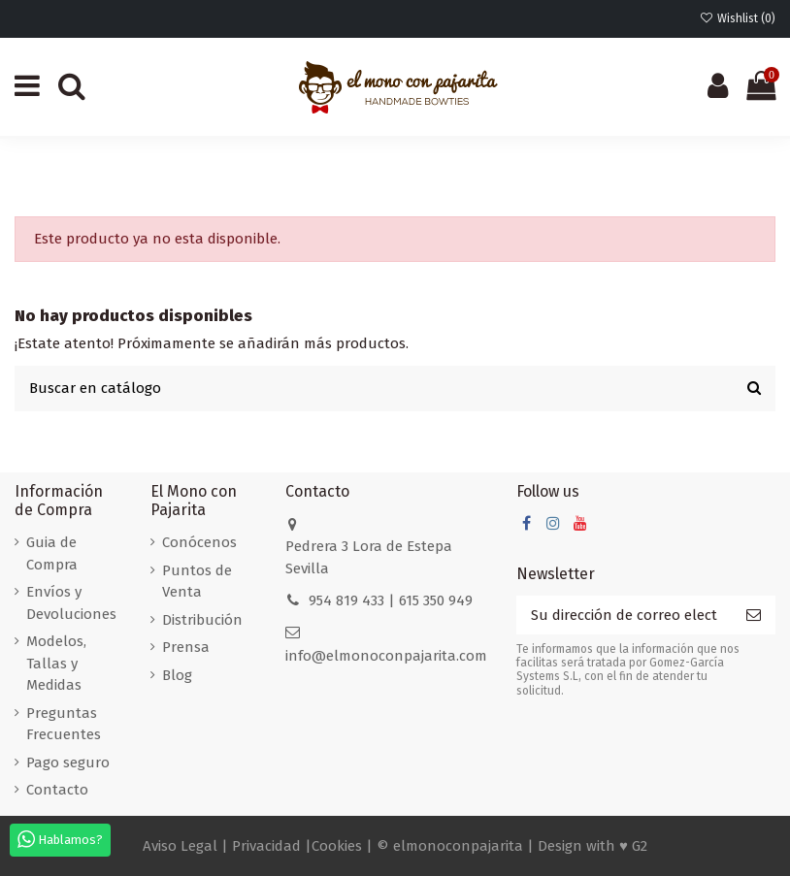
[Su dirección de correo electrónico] (624, 615)
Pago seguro (68, 762)
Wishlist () (737, 18)
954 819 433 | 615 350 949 (391, 600)
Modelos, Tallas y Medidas (56, 663)
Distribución (202, 620)
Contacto (57, 789)
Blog (177, 675)
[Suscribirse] (753, 615)
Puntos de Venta (197, 581)
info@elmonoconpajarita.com (386, 656)
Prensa (186, 647)
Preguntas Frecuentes (63, 724)
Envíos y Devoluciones (71, 603)
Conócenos (199, 542)
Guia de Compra (52, 553)
